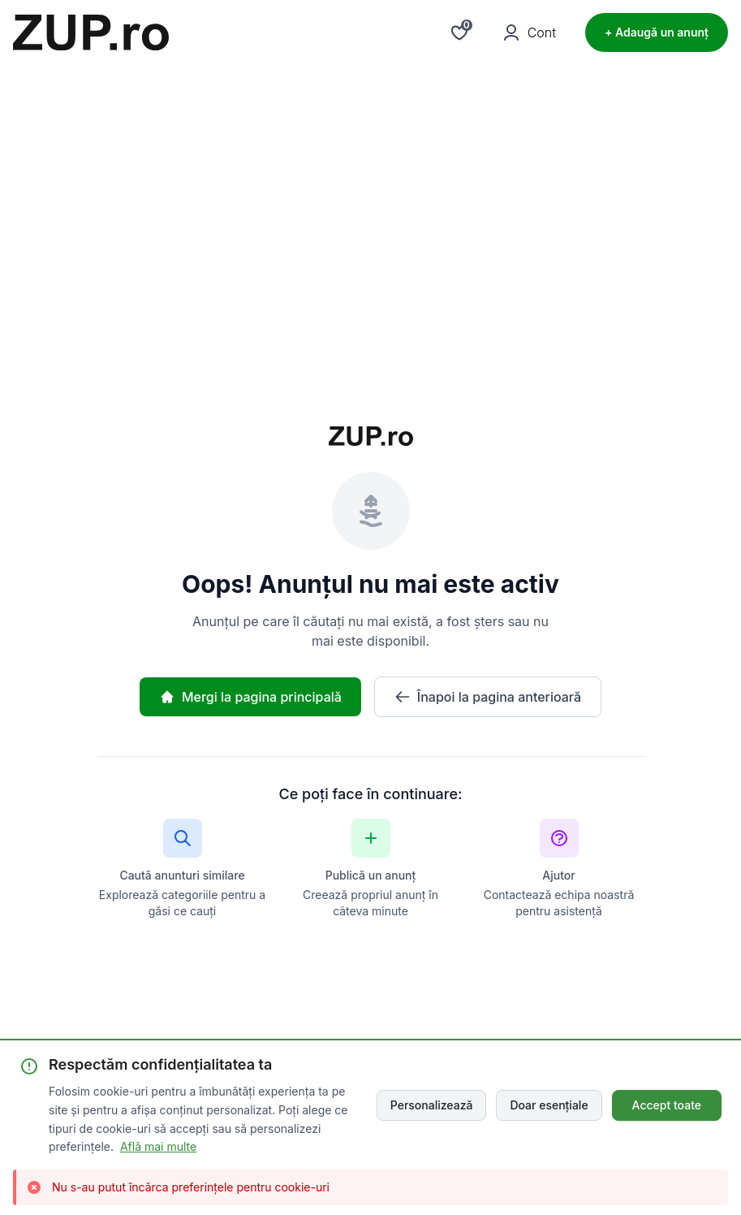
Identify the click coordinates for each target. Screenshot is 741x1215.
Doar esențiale (549, 1105)
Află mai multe (158, 1146)
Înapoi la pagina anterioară (487, 697)
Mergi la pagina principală (250, 697)
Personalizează (431, 1105)
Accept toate (666, 1105)
